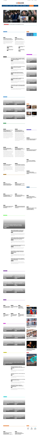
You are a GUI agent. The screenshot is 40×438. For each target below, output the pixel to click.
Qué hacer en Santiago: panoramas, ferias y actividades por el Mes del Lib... (21, 315)
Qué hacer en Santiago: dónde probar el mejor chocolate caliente (13, 363)
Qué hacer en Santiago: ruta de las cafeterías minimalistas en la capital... (18, 379)
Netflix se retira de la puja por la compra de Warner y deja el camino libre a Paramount (8, 117)
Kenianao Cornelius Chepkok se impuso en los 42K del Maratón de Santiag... (31, 327)
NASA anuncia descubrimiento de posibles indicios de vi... (34, 110)
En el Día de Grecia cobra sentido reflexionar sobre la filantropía (7, 149)
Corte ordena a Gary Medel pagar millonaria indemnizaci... (8, 39)
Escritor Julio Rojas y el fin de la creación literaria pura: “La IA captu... (6, 315)
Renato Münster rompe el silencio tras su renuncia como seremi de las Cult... (6, 307)
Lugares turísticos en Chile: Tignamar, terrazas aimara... (22, 47)
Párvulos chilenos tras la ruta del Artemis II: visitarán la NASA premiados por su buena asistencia (20, 402)
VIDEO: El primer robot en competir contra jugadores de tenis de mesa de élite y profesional (19, 409)
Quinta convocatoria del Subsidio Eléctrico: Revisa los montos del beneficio (18, 67)
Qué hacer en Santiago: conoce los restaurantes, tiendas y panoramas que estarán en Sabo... (17, 386)
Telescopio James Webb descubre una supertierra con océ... (29, 109)
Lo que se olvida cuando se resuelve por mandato (7, 165)
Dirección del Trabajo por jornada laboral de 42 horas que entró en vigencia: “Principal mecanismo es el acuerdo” (18, 59)
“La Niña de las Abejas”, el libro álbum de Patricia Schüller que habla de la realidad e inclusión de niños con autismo (19, 342)
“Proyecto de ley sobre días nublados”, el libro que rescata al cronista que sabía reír (19, 283)
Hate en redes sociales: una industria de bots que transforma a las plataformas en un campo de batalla (20, 116)
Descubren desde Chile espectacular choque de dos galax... (34, 116)
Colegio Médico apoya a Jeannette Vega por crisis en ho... (19, 39)
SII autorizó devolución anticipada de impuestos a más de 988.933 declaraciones (17, 72)
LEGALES (33, 0)
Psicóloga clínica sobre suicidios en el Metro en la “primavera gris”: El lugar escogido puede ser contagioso (19, 290)
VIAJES (28, 5)
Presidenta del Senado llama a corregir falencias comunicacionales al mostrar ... (20, 184)
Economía (17, 5)
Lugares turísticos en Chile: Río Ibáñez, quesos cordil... (10, 49)
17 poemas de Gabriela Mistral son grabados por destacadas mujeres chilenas (19, 329)
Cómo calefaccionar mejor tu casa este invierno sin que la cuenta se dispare (8, 410)
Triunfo (21, 5)
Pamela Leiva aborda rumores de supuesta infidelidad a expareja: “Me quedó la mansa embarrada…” (13, 225)
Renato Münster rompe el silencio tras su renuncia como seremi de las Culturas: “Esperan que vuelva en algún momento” (17, 231)
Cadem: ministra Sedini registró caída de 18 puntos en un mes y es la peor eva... (20, 207)
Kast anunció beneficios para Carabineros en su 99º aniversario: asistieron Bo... (7, 196)
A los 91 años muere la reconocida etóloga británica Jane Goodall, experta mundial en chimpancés (8, 343)
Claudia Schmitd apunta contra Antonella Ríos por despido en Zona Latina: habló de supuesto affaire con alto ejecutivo (17, 238)
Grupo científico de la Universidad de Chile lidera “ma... (29, 116)
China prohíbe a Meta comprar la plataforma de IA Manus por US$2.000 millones (8, 403)
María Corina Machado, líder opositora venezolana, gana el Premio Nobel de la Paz (20, 336)
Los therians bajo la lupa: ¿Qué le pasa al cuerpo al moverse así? (20, 165)
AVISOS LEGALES (31, 5)
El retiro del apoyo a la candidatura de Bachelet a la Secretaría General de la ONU (19, 131)
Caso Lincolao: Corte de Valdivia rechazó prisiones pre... (22, 50)
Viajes (7, 50)
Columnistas (5, 147)
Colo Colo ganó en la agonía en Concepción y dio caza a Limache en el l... (32, 338)
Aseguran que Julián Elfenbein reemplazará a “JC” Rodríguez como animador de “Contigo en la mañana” (31, 88)
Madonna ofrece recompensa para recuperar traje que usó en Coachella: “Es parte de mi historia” (31, 81)
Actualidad (7, 5)
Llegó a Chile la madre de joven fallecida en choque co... (31, 161)
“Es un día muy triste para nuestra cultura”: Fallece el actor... (14, 307)
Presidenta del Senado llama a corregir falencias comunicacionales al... (31, 209)
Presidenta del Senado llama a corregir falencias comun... (10, 47)
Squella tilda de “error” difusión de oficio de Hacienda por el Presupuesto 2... (19, 196)
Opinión (14, 5)
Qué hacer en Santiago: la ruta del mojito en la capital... (18, 374)
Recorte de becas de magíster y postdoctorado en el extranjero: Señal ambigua (8, 131)
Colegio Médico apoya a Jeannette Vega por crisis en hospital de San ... (31, 197)
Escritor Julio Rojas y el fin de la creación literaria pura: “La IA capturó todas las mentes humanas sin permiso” (19, 416)
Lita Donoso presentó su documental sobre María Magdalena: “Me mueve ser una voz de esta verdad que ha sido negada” (8, 283)
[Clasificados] (32, 98)
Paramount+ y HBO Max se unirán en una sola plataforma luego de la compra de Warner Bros (19, 109)
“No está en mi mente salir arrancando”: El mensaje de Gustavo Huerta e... (31, 350)
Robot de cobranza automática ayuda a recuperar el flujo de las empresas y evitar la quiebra (31, 363)
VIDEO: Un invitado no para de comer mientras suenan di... (32, 150)
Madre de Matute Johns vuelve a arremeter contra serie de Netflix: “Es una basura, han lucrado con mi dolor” (18, 259)
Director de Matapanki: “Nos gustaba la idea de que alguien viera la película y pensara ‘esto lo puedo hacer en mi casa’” (8, 276)
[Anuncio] (14, 211)
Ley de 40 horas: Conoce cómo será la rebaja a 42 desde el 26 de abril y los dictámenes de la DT (18, 86)
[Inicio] (4, 6)
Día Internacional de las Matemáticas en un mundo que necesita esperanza (19, 149)
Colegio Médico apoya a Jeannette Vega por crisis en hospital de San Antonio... (7, 184)
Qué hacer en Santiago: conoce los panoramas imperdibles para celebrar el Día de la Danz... (18, 367)
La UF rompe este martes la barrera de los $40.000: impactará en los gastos (17, 78)
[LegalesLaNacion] (31, 52)
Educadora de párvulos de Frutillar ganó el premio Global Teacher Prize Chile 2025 (8, 336)
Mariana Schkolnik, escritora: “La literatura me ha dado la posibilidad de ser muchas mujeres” (8, 290)
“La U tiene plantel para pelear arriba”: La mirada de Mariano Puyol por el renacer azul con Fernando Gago (19, 276)
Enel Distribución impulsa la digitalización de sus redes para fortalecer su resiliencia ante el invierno (8, 102)
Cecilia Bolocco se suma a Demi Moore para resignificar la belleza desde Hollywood (8, 329)
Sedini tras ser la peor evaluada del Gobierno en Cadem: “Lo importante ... (8, 207)
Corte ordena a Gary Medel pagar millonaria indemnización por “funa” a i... (8, 433)
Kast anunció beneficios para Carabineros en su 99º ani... (16, 24)
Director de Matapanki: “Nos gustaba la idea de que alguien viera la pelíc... (14, 315)
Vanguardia (24, 5)
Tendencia (28, 108)
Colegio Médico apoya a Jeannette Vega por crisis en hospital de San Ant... (19, 433)
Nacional (21, 12)
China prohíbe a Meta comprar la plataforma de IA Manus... (31, 173)
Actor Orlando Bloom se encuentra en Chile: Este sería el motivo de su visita (18, 245)
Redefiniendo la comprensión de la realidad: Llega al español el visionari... (21, 307)
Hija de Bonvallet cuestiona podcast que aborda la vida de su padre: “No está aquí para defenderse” (17, 252)
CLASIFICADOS (35, 0)
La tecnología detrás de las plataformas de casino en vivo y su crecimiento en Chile (19, 103)
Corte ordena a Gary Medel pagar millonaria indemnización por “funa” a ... (31, 316)
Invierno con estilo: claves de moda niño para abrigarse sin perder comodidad (8, 417)
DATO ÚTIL (11, 5)
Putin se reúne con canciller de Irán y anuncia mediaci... (31, 139)
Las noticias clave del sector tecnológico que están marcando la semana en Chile (8, 110)
